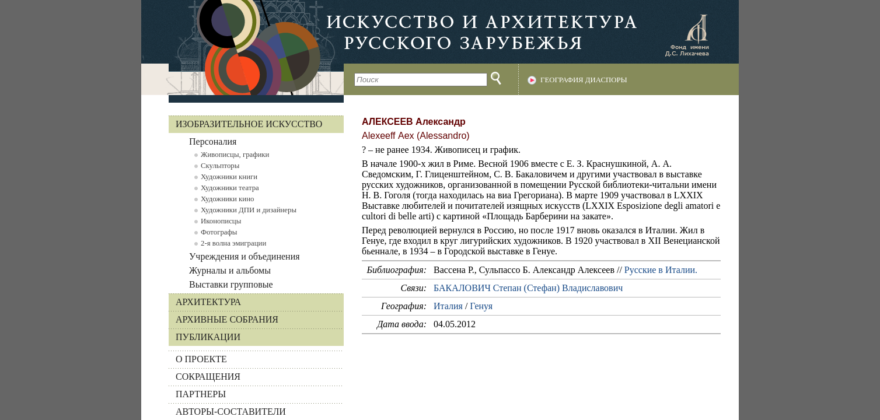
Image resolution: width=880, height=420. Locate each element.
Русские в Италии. (660, 270)
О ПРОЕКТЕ (201, 359)
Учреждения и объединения (244, 256)
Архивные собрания (227, 319)
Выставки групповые (231, 284)
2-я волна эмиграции (233, 243)
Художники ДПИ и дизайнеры (248, 210)
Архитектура (208, 302)
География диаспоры (583, 80)
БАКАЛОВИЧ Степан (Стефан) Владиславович (528, 288)
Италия (448, 306)
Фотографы (219, 232)
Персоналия (212, 141)
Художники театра (230, 188)
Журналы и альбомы (230, 270)
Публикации (208, 337)
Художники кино (227, 199)
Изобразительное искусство (249, 124)
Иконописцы (221, 221)
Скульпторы (220, 166)
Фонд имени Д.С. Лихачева (687, 35)
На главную (242, 47)
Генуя (481, 306)
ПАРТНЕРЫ (201, 394)
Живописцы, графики (235, 154)
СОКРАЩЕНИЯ (208, 377)
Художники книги (229, 177)
